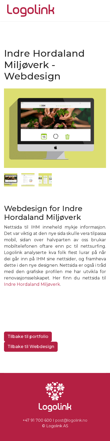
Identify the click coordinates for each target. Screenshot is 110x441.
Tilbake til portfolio (27, 336)
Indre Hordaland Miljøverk (32, 284)
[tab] (10, 179)
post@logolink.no (71, 420)
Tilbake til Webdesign (30, 346)
